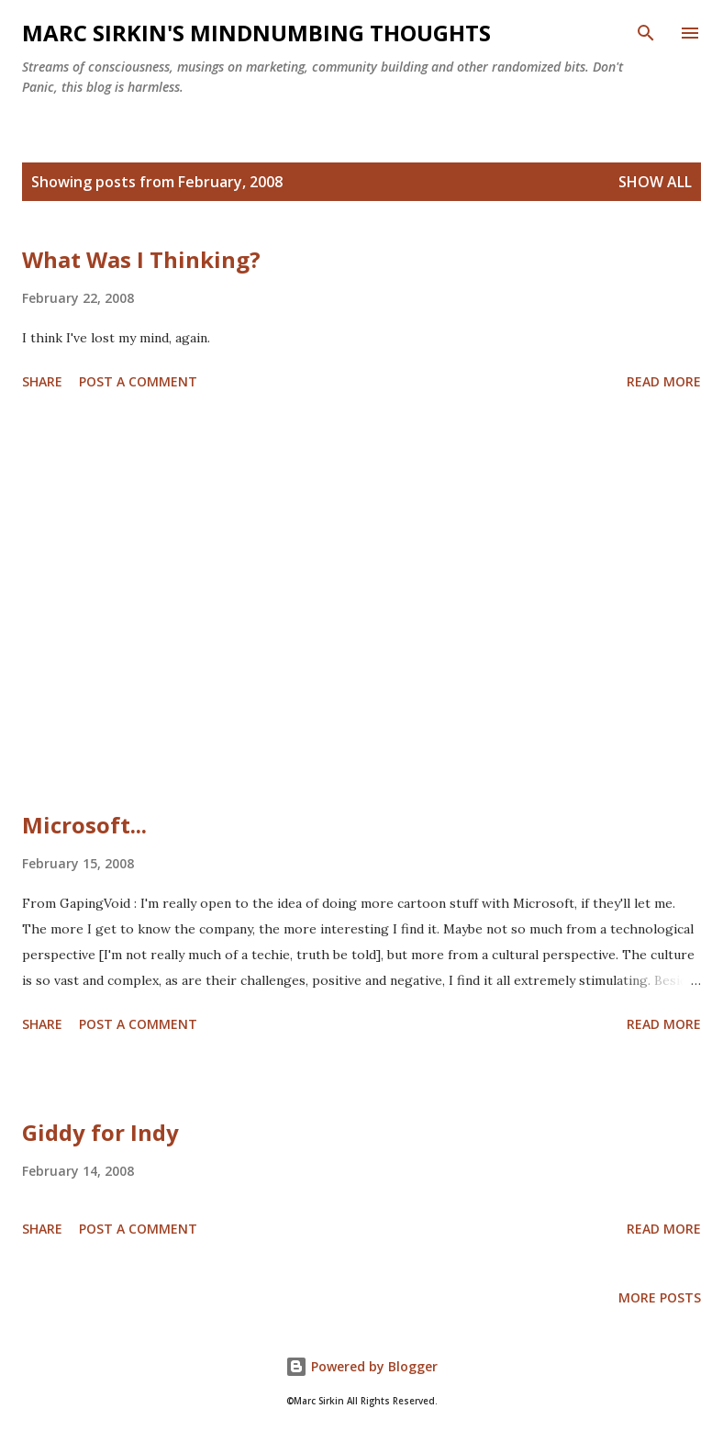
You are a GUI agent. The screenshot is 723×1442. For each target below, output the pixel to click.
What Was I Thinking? (141, 259)
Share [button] (42, 381)
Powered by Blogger (361, 1366)
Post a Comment (138, 381)
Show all (655, 182)
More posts (659, 1297)
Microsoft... (84, 825)
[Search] (646, 33)
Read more (664, 381)
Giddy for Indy (100, 1132)
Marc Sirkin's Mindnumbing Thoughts (256, 32)
